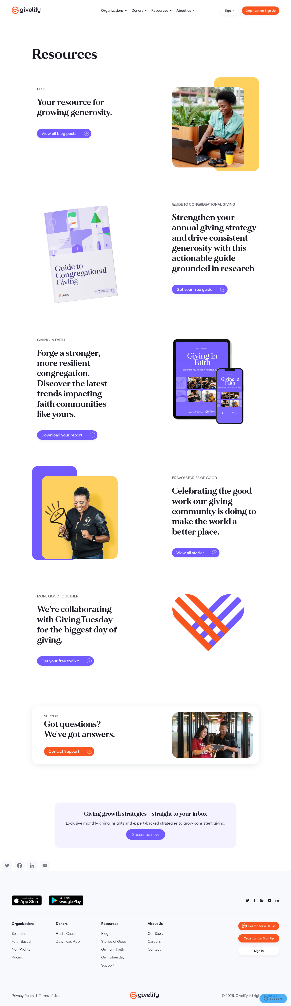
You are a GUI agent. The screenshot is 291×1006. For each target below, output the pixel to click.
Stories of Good (113, 941)
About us (183, 10)
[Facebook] (19, 866)
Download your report (68, 435)
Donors (137, 10)
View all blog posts (65, 133)
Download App (68, 941)
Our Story (155, 934)
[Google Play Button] (66, 900)
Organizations (112, 10)
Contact (154, 949)
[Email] (44, 866)
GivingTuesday (112, 957)
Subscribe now (145, 834)
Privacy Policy (23, 996)
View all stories (196, 552)
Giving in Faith (112, 949)
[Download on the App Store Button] (29, 900)
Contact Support (70, 751)
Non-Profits (21, 949)
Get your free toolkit (66, 661)
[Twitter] (6, 866)
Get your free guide (201, 289)
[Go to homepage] (26, 10)
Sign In (229, 10)
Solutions (19, 934)
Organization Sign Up (261, 10)
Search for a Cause (259, 925)
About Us (155, 924)
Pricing (17, 957)
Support (107, 965)
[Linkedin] (31, 866)
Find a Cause (66, 934)
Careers (154, 941)
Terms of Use (49, 996)
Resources (159, 10)
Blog (105, 934)
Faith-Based (21, 941)
